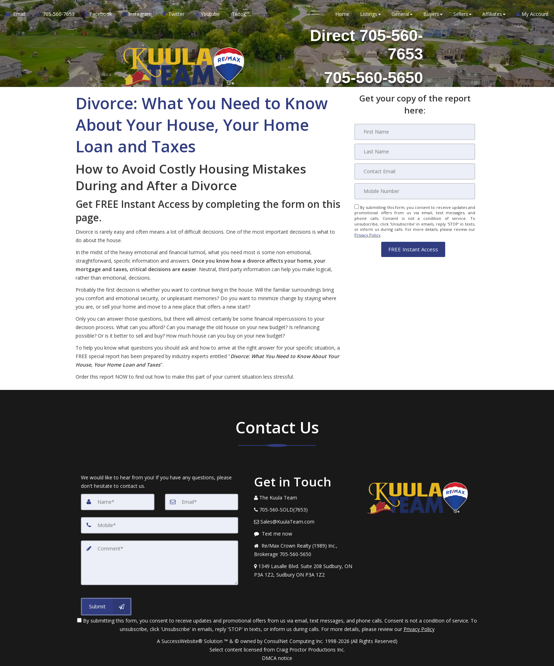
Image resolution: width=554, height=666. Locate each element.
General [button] (402, 14)
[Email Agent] (18, 14)
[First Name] (414, 132)
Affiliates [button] (494, 14)
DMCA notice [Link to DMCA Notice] (277, 658)
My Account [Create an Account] (532, 14)
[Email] (414, 171)
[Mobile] (414, 191)
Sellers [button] (462, 14)
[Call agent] (55, 14)
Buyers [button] (433, 14)
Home (342, 14)
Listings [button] (370, 14)
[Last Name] (414, 152)
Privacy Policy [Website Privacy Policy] (367, 235)
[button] (413, 249)
